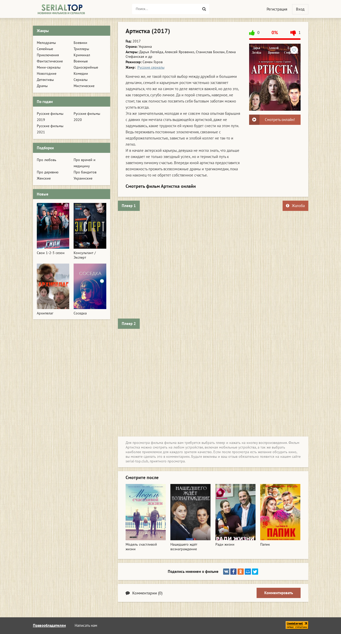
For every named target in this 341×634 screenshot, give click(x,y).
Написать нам (86, 625)
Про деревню (47, 172)
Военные (81, 61)
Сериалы (81, 79)
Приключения (48, 55)
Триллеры (81, 48)
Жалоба (295, 205)
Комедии (81, 73)
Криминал (82, 55)
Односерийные (86, 67)
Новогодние (46, 73)
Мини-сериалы (48, 67)
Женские (44, 178)
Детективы (45, 79)
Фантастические (50, 61)
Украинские (83, 178)
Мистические (84, 85)
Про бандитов (85, 172)
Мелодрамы (46, 42)
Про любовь (46, 159)
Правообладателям (49, 625)
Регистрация (277, 9)
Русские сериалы (150, 67)
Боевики (80, 42)
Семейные (45, 48)
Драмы (42, 85)
